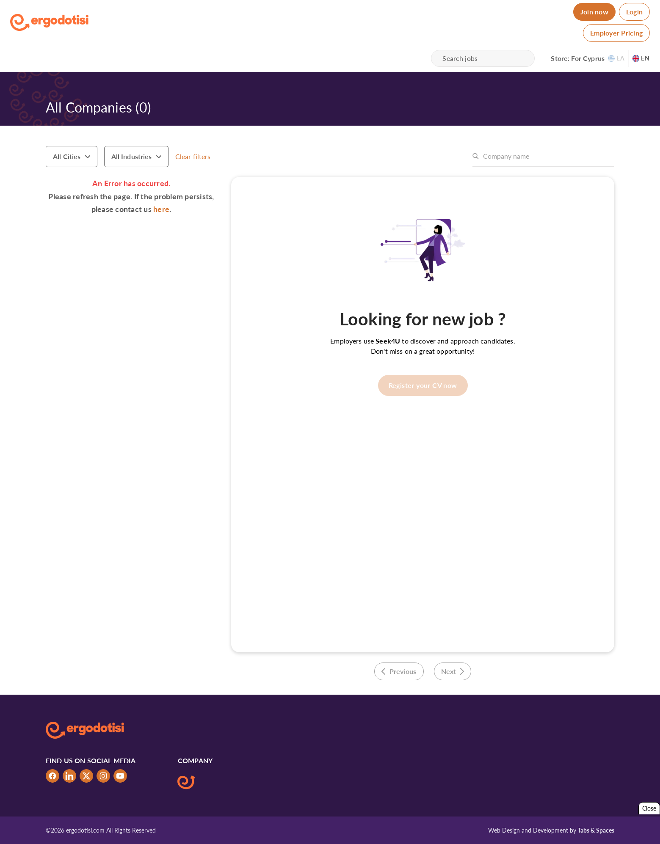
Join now (594, 12)
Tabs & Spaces (596, 830)
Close (649, 808)
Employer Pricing (616, 33)
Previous (399, 671)
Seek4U (388, 341)
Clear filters (193, 156)
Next (452, 671)
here (161, 209)
